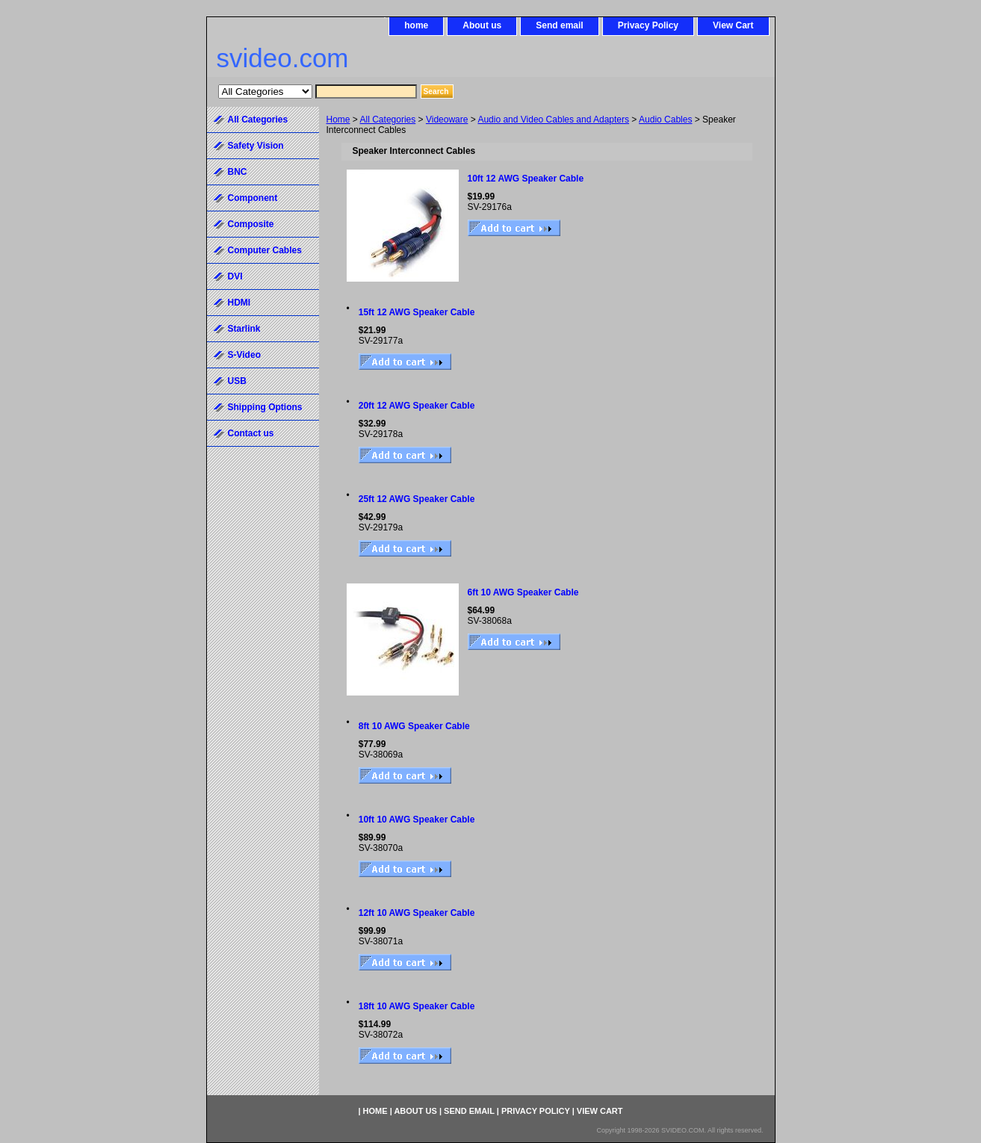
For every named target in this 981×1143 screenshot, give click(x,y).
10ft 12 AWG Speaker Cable (526, 178)
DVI (235, 276)
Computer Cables (265, 250)
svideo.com (283, 57)
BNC (237, 172)
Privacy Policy (648, 25)
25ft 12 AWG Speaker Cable (417, 499)
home (416, 25)
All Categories (388, 119)
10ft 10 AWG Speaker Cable (417, 819)
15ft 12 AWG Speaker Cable (417, 312)
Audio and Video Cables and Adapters (553, 119)
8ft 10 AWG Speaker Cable (414, 726)
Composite (251, 224)
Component (253, 198)
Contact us (251, 433)
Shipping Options (265, 407)
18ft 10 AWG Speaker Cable (417, 1006)
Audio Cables (665, 119)
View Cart (733, 25)
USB (237, 381)
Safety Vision (256, 145)
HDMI (239, 302)
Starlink (244, 328)
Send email (559, 25)
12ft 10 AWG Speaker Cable (417, 913)
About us (481, 25)
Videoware (447, 119)
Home (338, 119)
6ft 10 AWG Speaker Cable (523, 592)
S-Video (244, 355)
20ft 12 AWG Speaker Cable (417, 405)
